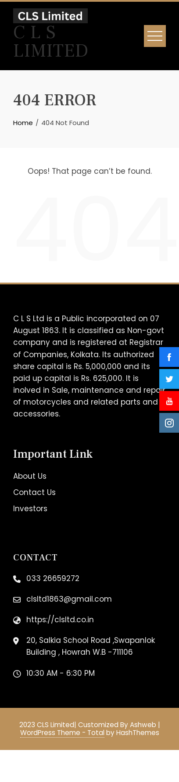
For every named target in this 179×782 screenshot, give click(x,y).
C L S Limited (51, 42)
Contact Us (34, 492)
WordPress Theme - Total (62, 732)
